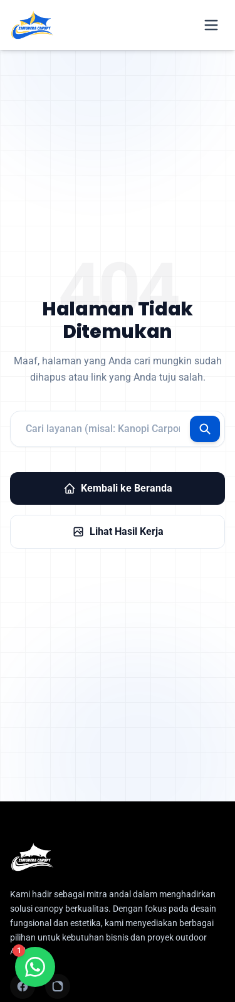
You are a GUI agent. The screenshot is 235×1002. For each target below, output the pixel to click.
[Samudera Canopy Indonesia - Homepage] (117, 857)
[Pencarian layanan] (117, 429)
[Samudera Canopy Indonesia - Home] (32, 25)
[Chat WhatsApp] (35, 967)
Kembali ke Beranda (117, 488)
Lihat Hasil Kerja (118, 531)
